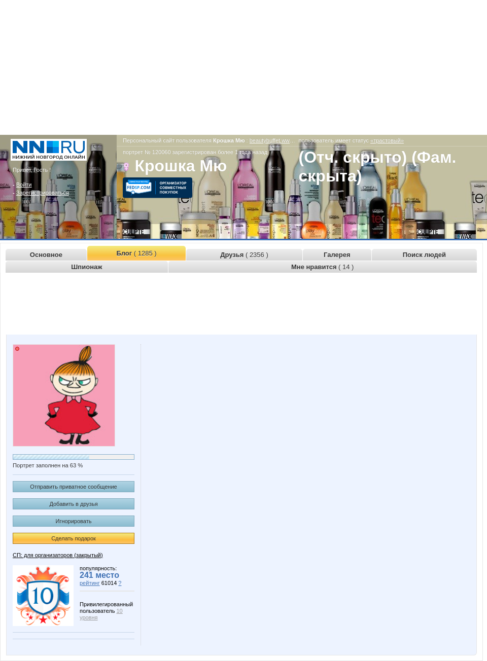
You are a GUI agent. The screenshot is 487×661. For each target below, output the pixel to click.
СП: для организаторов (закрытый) (58, 555)
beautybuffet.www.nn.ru (279, 140)
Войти (24, 184)
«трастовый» (387, 140)
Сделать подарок (73, 538)
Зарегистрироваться (42, 193)
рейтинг (90, 583)
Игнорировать (74, 521)
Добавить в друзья (73, 504)
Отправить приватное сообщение (73, 487)
